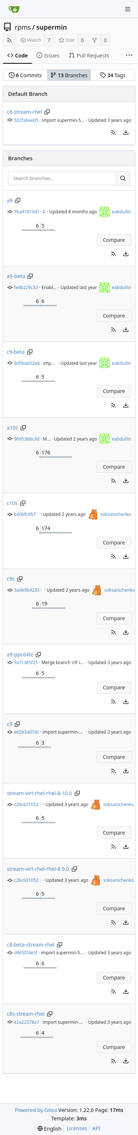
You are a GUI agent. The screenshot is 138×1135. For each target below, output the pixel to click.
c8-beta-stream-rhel (31, 944)
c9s (11, 578)
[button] (113, 132)
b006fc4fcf (25, 514)
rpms (23, 27)
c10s (12, 502)
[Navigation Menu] (127, 9)
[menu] (125, 132)
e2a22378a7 (26, 1022)
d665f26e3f (26, 952)
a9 (10, 200)
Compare (114, 239)
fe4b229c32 (26, 287)
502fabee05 (26, 120)
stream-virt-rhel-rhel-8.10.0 (39, 793)
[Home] (14, 9)
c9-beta (16, 351)
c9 (10, 723)
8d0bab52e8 (27, 363)
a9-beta (16, 276)
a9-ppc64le (20, 654)
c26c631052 (26, 804)
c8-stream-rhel (24, 111)
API (96, 1128)
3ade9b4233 (26, 590)
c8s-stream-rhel (26, 1013)
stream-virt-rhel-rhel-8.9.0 (38, 868)
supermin (51, 27)
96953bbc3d (26, 439)
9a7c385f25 (26, 662)
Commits (25, 75)
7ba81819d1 (27, 212)
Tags (112, 75)
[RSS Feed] (9, 40)
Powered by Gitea (36, 1109)
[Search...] (123, 178)
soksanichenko (115, 514)
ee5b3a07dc (26, 732)
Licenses (77, 1128)
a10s (12, 427)
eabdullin (121, 212)
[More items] (129, 56)
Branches (68, 75)
